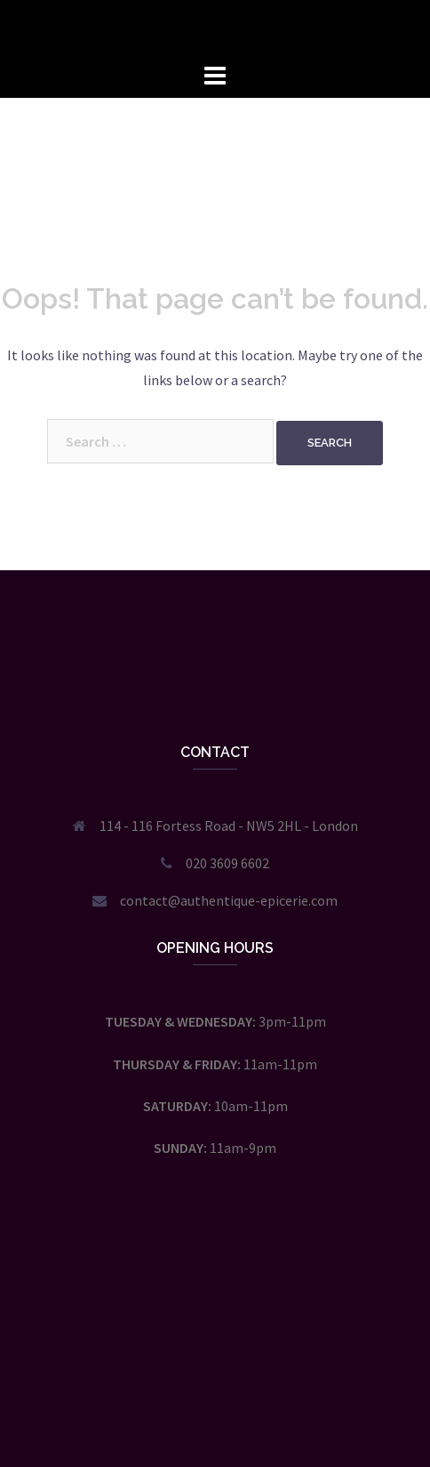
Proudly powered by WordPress (107, 1438)
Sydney (280, 1438)
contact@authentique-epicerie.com (229, 900)
